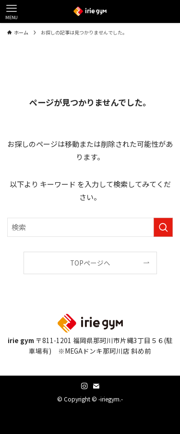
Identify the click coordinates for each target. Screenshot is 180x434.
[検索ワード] (90, 227)
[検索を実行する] (163, 227)
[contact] (96, 386)
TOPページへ (90, 262)
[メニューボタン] (11, 11)
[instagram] (84, 386)
